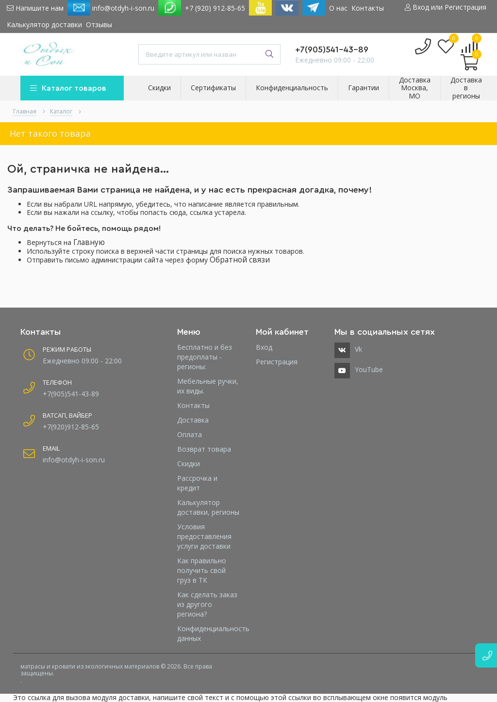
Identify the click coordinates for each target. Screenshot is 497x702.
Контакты (367, 8)
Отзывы (99, 24)
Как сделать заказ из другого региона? (207, 604)
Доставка (193, 419)
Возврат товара (204, 449)
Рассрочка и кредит (197, 482)
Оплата (189, 434)
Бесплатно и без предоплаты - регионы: (204, 357)
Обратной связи (240, 260)
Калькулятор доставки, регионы (208, 507)
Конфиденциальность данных (209, 633)
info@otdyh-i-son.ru (110, 8)
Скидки (188, 463)
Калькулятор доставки (44, 24)
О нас (338, 8)
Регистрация (277, 361)
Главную (89, 242)
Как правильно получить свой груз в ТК (201, 570)
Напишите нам (35, 8)
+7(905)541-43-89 (331, 49)
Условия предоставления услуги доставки (204, 536)
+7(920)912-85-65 (71, 426)
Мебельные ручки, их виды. (207, 385)
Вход (264, 347)
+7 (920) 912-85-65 (215, 8)
